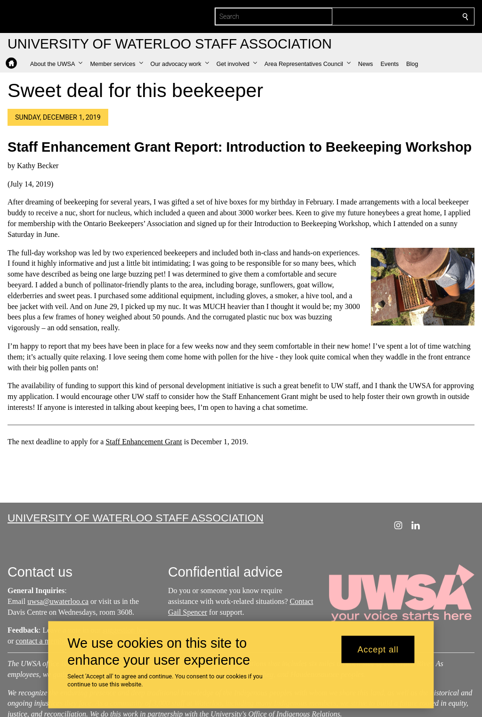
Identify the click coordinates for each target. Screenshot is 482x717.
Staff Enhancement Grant (143, 442)
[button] (56, 64)
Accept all (378, 649)
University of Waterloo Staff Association (136, 518)
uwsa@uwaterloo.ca (57, 601)
